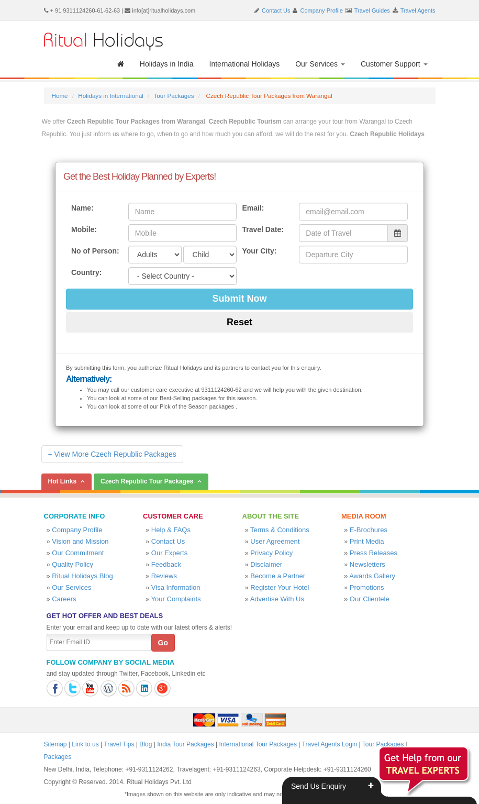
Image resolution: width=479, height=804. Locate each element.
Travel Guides (372, 10)
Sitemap (55, 744)
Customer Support (394, 64)
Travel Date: (262, 229)
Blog (145, 744)
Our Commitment (78, 553)
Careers (64, 599)
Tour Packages (173, 95)
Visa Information (175, 587)
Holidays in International (110, 95)
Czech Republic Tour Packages (147, 481)
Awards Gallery (372, 576)
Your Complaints (176, 599)
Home (60, 95)
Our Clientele (369, 599)
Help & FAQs (171, 530)
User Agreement (274, 541)
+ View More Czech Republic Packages (112, 454)
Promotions (367, 587)
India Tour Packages (185, 744)
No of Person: (95, 251)
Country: (86, 272)
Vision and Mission (80, 541)
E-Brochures (368, 530)
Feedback (166, 564)
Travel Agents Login (330, 744)
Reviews (164, 576)
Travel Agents (418, 10)
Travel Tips (119, 744)
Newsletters (367, 564)
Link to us (85, 744)
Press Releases (373, 553)
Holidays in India (167, 64)
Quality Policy (72, 564)
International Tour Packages (258, 744)
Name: (82, 208)
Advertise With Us (277, 599)
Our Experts (169, 553)
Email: (253, 208)
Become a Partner (277, 576)
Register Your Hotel (279, 587)
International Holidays (244, 64)
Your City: (259, 251)
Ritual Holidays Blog (82, 576)
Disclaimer (266, 564)
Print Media (367, 541)
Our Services (320, 64)
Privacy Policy (271, 553)
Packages (58, 757)
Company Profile (321, 10)
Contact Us (276, 10)
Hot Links (62, 481)
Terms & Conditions (279, 530)
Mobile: (84, 229)
